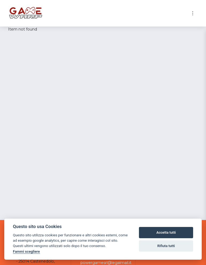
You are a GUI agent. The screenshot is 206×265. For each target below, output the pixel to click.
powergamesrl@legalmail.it (105, 262)
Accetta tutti (166, 232)
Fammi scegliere (26, 251)
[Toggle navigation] (193, 13)
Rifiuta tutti (166, 246)
